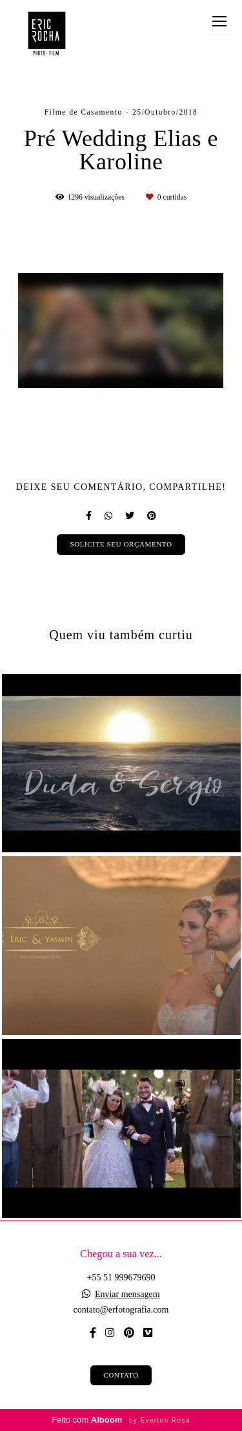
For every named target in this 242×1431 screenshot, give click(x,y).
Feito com (121, 1420)
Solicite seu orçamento (121, 544)
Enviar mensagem (127, 1294)
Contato (121, 1375)
